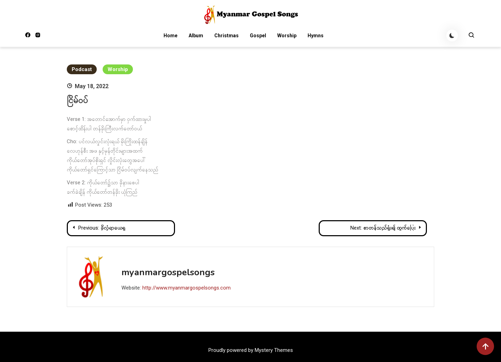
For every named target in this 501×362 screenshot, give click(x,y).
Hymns (315, 36)
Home (170, 36)
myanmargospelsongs (168, 272)
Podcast (82, 69)
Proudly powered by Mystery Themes (250, 350)
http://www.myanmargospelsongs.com (186, 288)
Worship (286, 36)
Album (195, 36)
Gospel (257, 36)
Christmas (226, 36)
